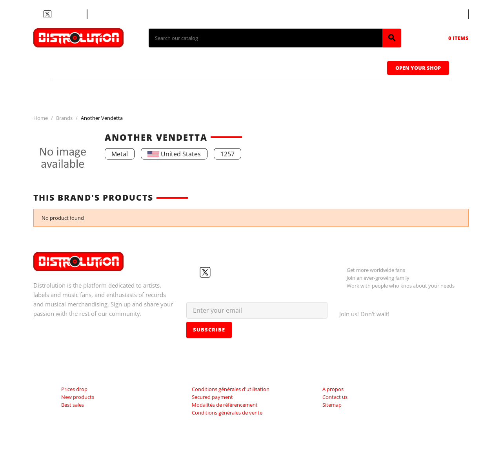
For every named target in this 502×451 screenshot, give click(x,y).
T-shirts (82, 67)
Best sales (72, 404)
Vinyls (184, 67)
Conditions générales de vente (227, 412)
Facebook (38, 14)
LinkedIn (75, 14)
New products (77, 396)
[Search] (265, 38)
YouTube (57, 14)
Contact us (108, 14)
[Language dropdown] (453, 14)
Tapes (237, 67)
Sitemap (332, 404)
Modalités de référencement (225, 404)
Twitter (47, 14)
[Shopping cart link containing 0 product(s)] (447, 38)
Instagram (66, 14)
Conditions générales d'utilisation (230, 389)
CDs (135, 67)
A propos (333, 389)
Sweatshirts (348, 67)
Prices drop (74, 389)
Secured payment (212, 396)
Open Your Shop (418, 67)
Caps (286, 67)
